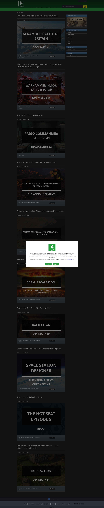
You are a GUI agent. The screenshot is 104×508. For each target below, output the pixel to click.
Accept (48, 264)
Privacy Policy (71, 259)
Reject (55, 264)
